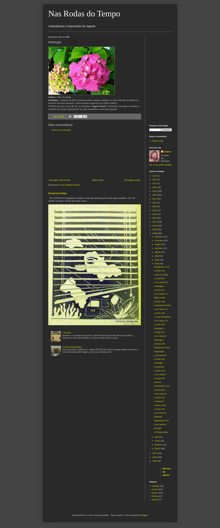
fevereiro (159, 445)
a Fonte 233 (159, 378)
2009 (154, 229)
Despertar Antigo (57, 193)
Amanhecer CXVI (161, 386)
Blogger (144, 515)
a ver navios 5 (160, 413)
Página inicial (97, 180)
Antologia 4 (159, 286)
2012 (154, 218)
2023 (154, 179)
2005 (154, 461)
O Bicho (167, 152)
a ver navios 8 (160, 355)
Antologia (158, 363)
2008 (154, 233)
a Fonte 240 (159, 301)
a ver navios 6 (160, 394)
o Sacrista (66, 333)
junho (157, 260)
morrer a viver (160, 405)
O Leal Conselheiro (162, 317)
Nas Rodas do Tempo (84, 13)
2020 (154, 187)
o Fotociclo (159, 401)
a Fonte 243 (159, 271)
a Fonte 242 (159, 278)
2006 (154, 457)
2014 (154, 210)
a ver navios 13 (161, 282)
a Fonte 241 (159, 290)
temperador (159, 351)
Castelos (155, 486)
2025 (154, 176)
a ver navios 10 (161, 321)
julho (157, 256)
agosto (158, 252)
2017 (154, 199)
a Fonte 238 (159, 313)
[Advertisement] (94, 155)
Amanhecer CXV (161, 421)
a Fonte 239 (159, 324)
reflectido (158, 417)
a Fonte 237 (159, 332)
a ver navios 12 (161, 294)
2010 (154, 226)
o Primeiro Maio (161, 432)
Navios (155, 493)
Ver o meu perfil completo (160, 165)
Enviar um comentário (61, 130)
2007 (154, 453)
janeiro (158, 448)
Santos (155, 499)
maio (157, 263)
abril (157, 437)
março (158, 441)
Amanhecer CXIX (161, 267)
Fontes (155, 489)
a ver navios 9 (160, 336)
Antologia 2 (159, 340)
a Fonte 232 (159, 390)
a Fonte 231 (159, 397)
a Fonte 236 (159, 344)
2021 (154, 183)
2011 (154, 222)
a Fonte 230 (159, 409)
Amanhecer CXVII (162, 347)
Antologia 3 (159, 328)
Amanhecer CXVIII (162, 305)
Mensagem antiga (132, 180)
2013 (154, 214)
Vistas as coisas (161, 275)
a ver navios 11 (161, 309)
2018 (154, 195)
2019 (154, 191)
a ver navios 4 (160, 424)
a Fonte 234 (159, 371)
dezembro (159, 237)
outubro (158, 244)
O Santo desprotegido (71, 347)
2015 (154, 206)
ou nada (157, 428)
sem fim (157, 382)
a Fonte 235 (159, 359)
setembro (159, 248)
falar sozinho (159, 298)
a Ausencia (159, 367)
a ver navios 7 (160, 374)
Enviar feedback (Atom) (69, 185)
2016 (154, 203)
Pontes (155, 496)
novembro (159, 240)
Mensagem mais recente (59, 180)
